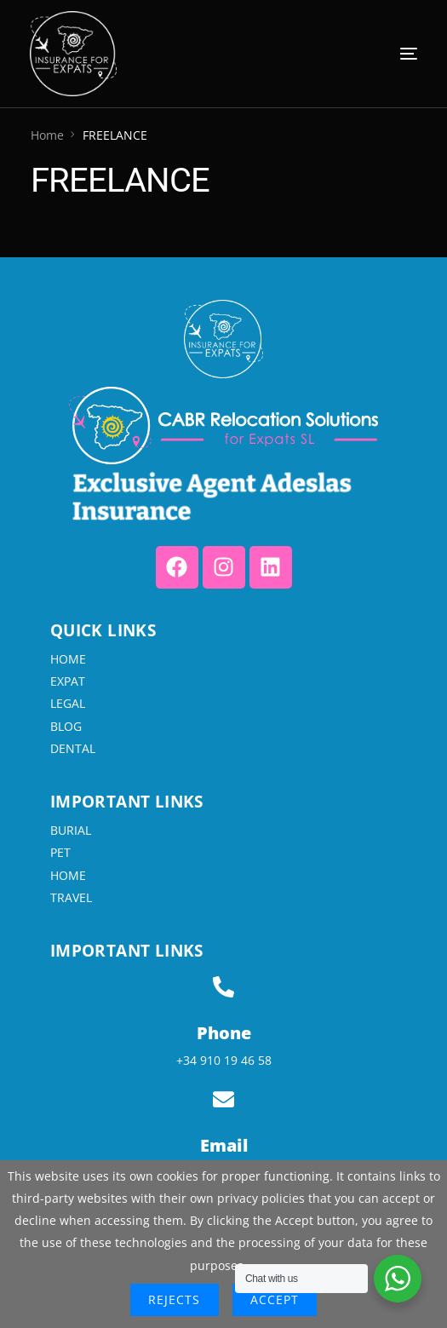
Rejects (174, 1299)
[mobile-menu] (374, 53)
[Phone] (223, 986)
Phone (224, 1032)
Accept (274, 1299)
